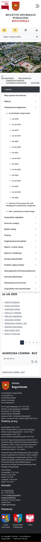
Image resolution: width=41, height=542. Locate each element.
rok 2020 (13, 141)
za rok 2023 (15, 181)
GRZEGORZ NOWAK (13, 320)
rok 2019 (13, 130)
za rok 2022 (15, 169)
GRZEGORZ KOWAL (12, 309)
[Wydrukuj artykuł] (33, 362)
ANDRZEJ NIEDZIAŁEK (14, 327)
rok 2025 (13, 198)
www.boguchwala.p (8, 497)
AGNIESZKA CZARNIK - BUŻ (16, 323)
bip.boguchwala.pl (7, 78)
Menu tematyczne (24, 78)
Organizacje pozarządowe (20, 241)
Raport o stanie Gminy (20, 247)
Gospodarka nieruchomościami (20, 288)
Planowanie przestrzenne (20, 283)
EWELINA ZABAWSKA (13, 316)
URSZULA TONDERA (13, 313)
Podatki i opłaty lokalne (20, 265)
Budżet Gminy (20, 229)
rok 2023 (13, 175)
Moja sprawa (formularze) (20, 95)
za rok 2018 (15, 124)
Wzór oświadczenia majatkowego (20, 211)
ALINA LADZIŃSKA (12, 306)
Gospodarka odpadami (20, 217)
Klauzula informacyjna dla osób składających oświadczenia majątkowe (20, 204)
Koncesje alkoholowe (20, 277)
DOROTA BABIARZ (12, 302)
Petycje (20, 235)
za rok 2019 (15, 136)
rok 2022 (13, 164)
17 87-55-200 (8, 490)
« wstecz (8, 89)
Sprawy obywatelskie (20, 259)
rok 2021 (13, 153)
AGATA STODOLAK (12, 334)
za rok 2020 (35, 83)
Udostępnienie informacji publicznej (20, 271)
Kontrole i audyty (20, 223)
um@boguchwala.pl (13, 495)
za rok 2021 (15, 158)
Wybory (20, 101)
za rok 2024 (15, 192)
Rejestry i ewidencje (20, 253)
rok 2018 (13, 119)
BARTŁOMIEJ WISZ (12, 330)
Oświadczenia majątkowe (15, 80)
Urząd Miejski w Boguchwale (16, 83)
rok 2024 (13, 186)
